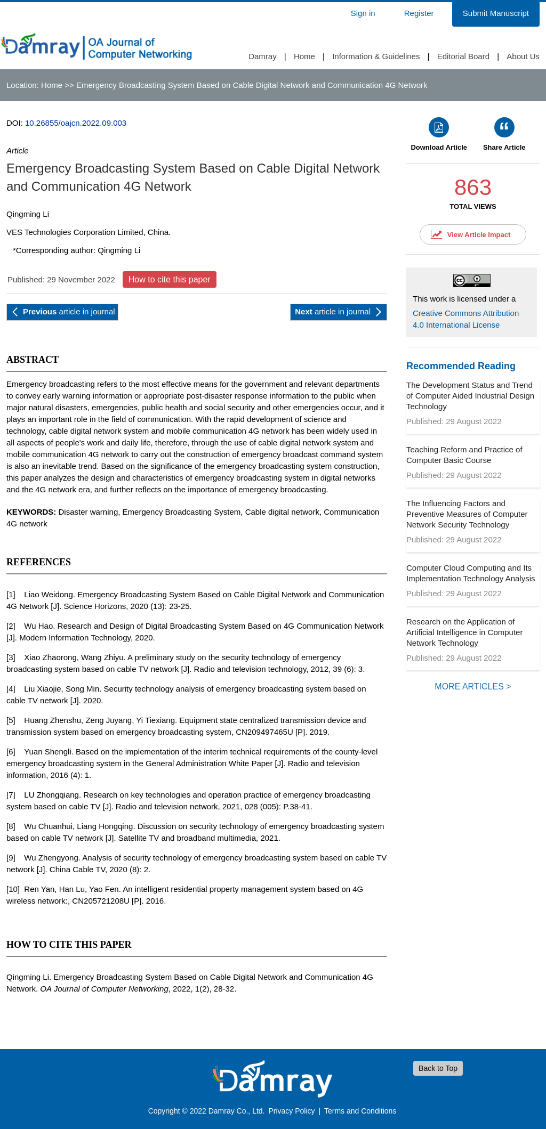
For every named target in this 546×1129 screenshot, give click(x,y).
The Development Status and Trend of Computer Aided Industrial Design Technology (470, 395)
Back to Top (438, 1068)
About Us (523, 56)
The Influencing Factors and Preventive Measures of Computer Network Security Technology (467, 514)
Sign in (363, 13)
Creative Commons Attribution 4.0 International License (466, 318)
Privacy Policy (291, 1111)
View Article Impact (479, 235)
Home (304, 56)
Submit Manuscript (496, 13)
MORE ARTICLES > (473, 686)
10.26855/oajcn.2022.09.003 (75, 122)
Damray (262, 56)
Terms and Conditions (360, 1111)
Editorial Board (463, 56)
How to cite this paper (170, 279)
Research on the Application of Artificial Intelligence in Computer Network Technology (464, 632)
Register (419, 13)
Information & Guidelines (376, 56)
